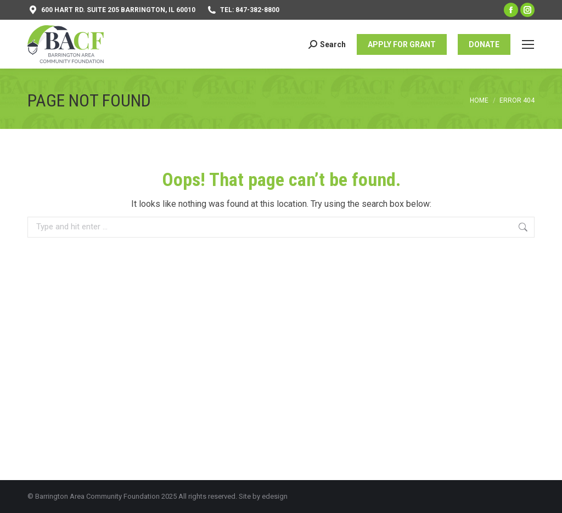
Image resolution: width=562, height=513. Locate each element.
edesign (275, 496)
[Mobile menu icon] (528, 44)
